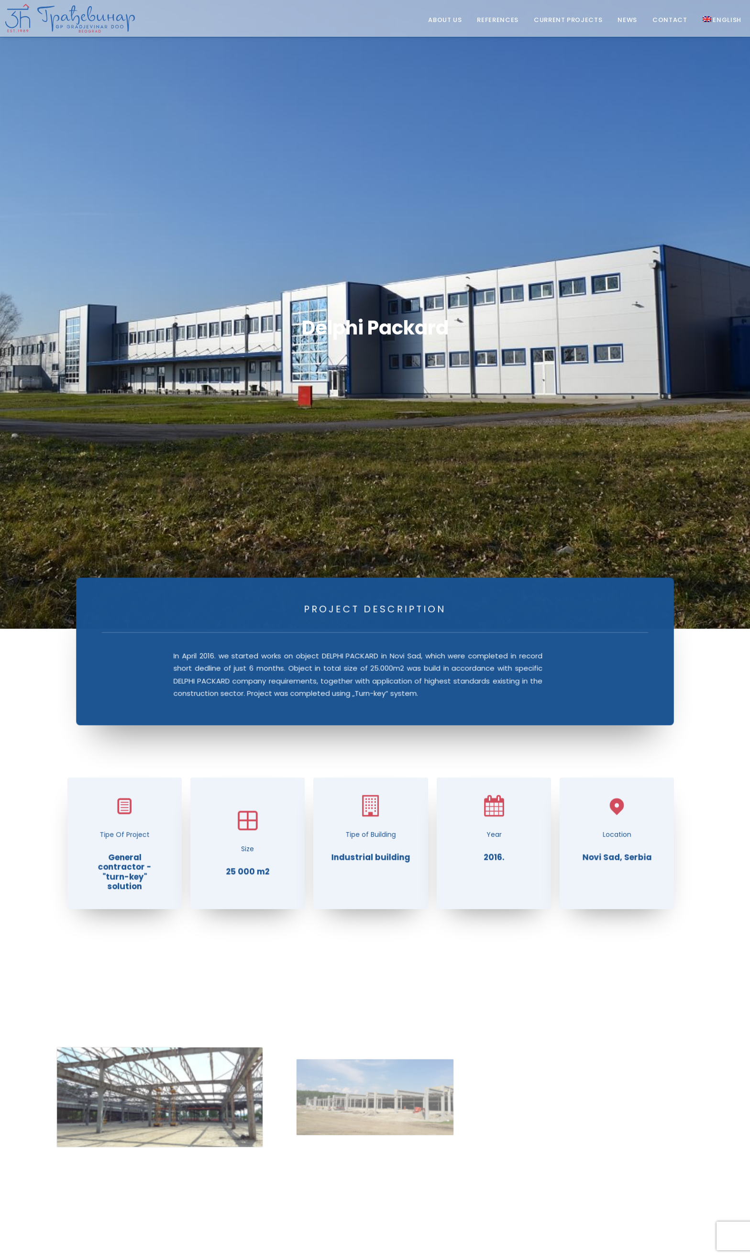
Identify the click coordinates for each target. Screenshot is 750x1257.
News (627, 20)
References (497, 20)
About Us (445, 20)
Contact (669, 20)
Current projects (568, 20)
